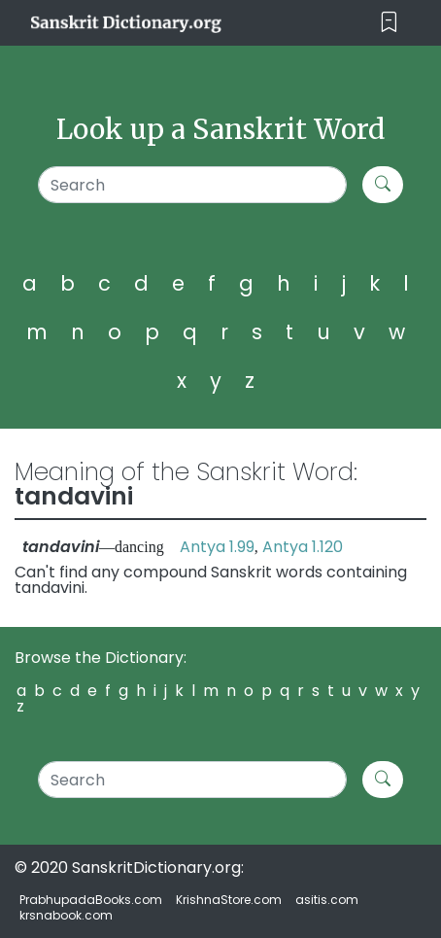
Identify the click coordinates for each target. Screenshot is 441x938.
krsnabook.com (66, 915)
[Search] (192, 184)
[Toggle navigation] (389, 23)
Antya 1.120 (302, 547)
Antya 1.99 (217, 547)
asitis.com (326, 899)
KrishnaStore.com (229, 899)
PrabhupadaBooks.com (90, 899)
